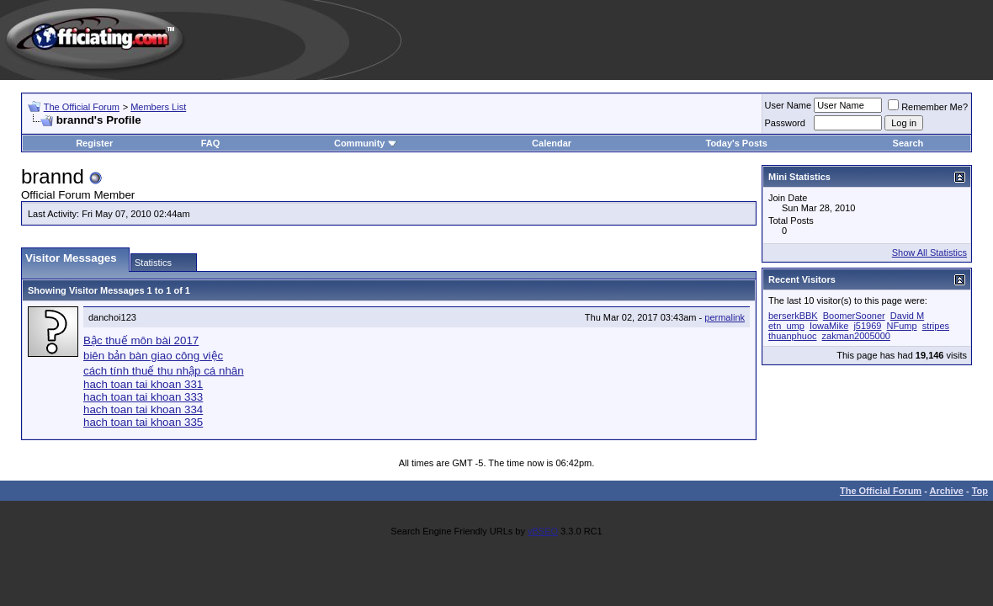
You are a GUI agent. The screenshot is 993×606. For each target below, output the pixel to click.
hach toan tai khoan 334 (143, 409)
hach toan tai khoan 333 (143, 397)
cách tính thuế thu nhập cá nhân (163, 370)
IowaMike (829, 326)
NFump (902, 326)
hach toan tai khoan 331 (143, 384)
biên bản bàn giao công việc (153, 355)
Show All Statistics (929, 252)
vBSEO (543, 531)
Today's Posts (736, 143)
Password (785, 123)
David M (907, 316)
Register (94, 143)
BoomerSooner (854, 316)
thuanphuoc (792, 336)
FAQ (210, 143)
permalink (724, 317)
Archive (947, 491)
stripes (935, 326)
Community (365, 143)
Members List (158, 107)
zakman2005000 (856, 336)
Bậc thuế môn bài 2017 (141, 340)
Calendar (551, 143)
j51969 (867, 326)
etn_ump (786, 326)
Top (980, 491)
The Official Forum (81, 107)
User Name (788, 105)
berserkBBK (793, 316)
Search (908, 143)
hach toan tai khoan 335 (143, 422)
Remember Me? (928, 107)
